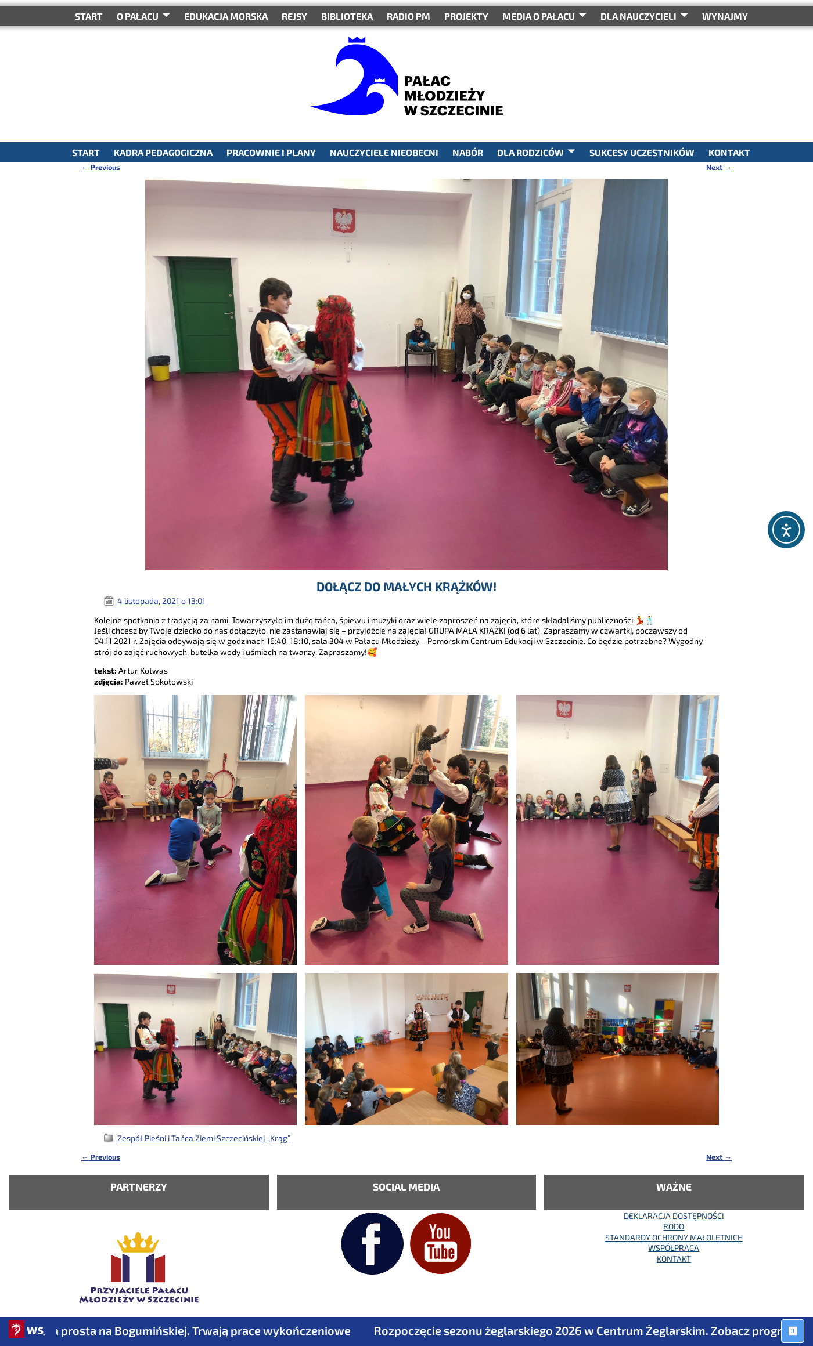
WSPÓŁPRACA (673, 1248)
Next (719, 167)
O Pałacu (138, 15)
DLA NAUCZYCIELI (638, 15)
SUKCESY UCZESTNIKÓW (642, 152)
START (89, 15)
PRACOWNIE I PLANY (271, 152)
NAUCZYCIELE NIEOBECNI (384, 152)
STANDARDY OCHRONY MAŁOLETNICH (674, 1237)
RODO (673, 1226)
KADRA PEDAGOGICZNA (163, 152)
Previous (100, 167)
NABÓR (467, 152)
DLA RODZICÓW (530, 152)
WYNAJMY (725, 15)
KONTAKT (729, 152)
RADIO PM (408, 15)
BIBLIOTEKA (347, 15)
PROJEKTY (466, 15)
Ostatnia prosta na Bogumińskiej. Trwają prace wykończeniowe (190, 1330)
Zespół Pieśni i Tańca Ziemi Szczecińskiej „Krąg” (203, 1138)
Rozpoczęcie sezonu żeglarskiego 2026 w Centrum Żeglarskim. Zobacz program (594, 1330)
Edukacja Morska (226, 15)
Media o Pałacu (538, 15)
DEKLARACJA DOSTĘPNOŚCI (674, 1216)
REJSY (294, 15)
